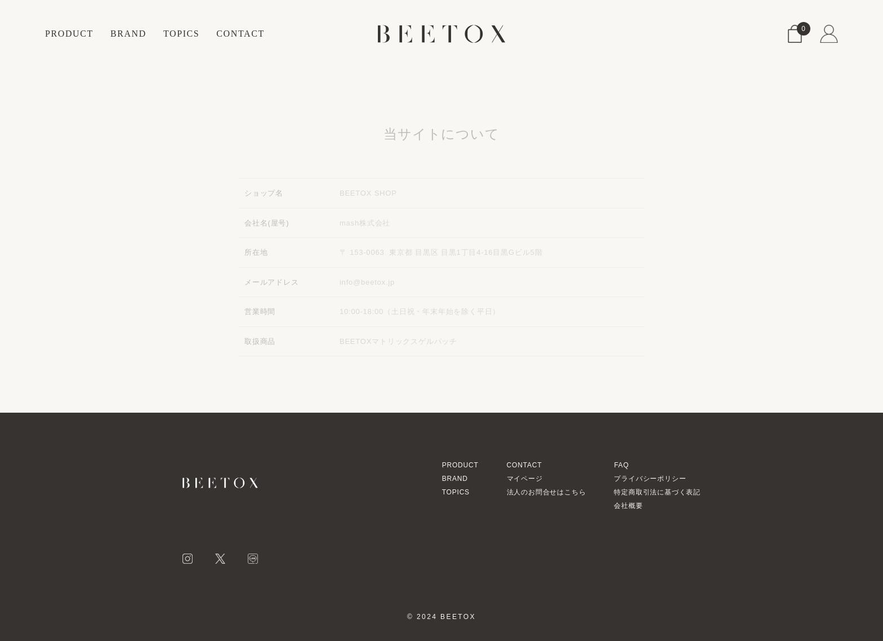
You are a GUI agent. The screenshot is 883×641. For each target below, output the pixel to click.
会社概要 (628, 506)
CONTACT (240, 33)
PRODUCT (69, 33)
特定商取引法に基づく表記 (657, 492)
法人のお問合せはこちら (546, 492)
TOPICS (181, 33)
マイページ (525, 479)
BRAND (128, 33)
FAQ (621, 465)
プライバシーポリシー (650, 479)
